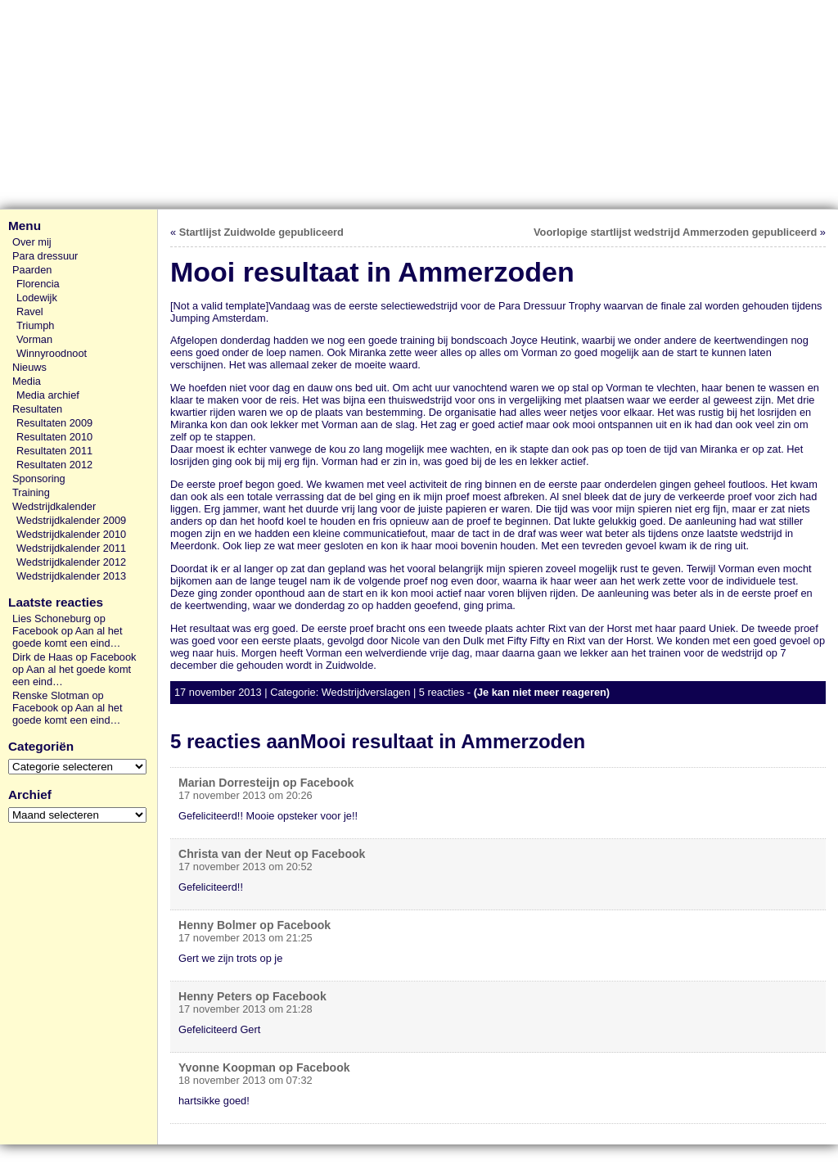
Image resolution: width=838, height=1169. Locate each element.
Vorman (34, 339)
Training (31, 492)
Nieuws (29, 367)
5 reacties (441, 692)
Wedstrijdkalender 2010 (71, 534)
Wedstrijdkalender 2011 (71, 548)
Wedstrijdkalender (54, 506)
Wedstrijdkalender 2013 (71, 576)
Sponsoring (38, 478)
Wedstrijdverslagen (366, 692)
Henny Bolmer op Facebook (254, 925)
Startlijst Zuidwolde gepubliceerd (261, 232)
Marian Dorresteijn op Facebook (266, 782)
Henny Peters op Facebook (252, 996)
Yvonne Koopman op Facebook (264, 1067)
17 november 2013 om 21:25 (245, 938)
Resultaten (37, 409)
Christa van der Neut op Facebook (271, 853)
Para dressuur (45, 256)
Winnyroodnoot (51, 353)
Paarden (32, 270)
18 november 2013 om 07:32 (245, 1080)
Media (26, 381)
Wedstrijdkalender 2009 (71, 520)
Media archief (47, 395)
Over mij (32, 242)
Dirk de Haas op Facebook (74, 657)
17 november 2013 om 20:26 (245, 795)
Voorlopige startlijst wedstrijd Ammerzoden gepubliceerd (675, 232)
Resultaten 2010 (54, 437)
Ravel (29, 311)
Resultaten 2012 (54, 464)
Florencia (38, 284)
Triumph (35, 325)
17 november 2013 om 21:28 (245, 1009)
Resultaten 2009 (54, 423)
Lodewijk (36, 297)
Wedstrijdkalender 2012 (71, 562)
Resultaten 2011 (54, 451)
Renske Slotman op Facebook (58, 701)
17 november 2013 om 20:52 (245, 866)
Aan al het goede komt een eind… (67, 637)
